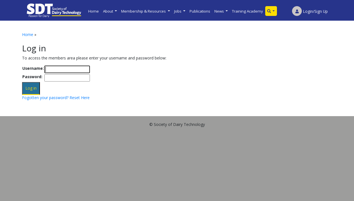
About (108, 11)
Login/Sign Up (310, 11)
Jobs (178, 11)
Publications (200, 11)
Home (93, 11)
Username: (33, 68)
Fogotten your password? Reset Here (56, 97)
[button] (271, 11)
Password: (32, 76)
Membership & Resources (144, 11)
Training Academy (247, 11)
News (219, 11)
